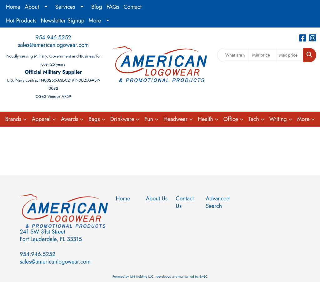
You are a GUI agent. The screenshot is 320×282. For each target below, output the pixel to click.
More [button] (303, 119)
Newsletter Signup (62, 21)
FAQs (113, 7)
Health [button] (205, 119)
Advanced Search (217, 202)
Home (13, 7)
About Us (157, 198)
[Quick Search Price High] (289, 55)
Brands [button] (13, 119)
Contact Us (185, 202)
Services (65, 7)
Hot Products (21, 21)
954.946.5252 (53, 37)
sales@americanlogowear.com (53, 45)
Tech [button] (253, 119)
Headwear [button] (175, 119)
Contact (132, 7)
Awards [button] (69, 119)
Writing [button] (278, 119)
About (32, 7)
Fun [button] (148, 119)
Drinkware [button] (122, 119)
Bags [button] (94, 119)
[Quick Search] (233, 55)
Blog (96, 7)
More (95, 21)
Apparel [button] (41, 119)
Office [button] (230, 119)
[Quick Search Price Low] (262, 55)
